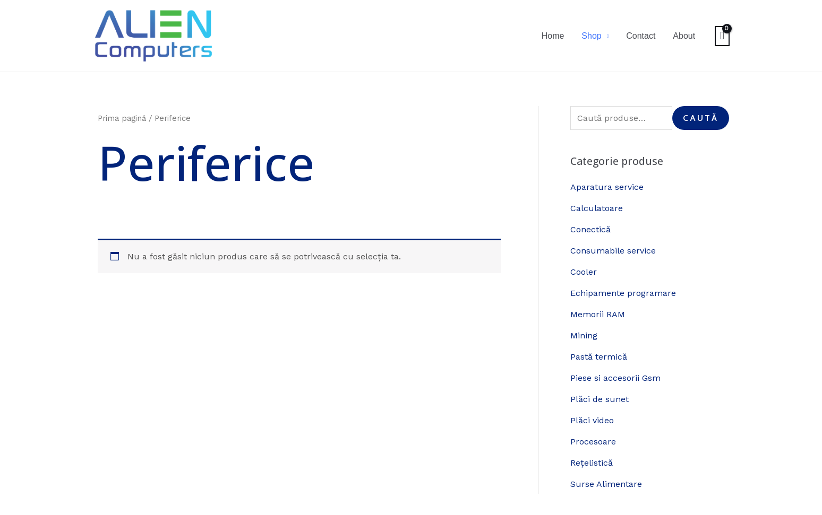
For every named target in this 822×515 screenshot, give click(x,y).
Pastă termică (598, 357)
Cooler (583, 272)
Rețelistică (591, 463)
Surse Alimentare (606, 484)
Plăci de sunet (599, 399)
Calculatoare (596, 208)
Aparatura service (607, 187)
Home (565, 35)
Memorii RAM (597, 314)
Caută (700, 118)
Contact (646, 35)
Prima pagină (122, 118)
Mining (583, 335)
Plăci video (592, 420)
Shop (601, 35)
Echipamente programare (623, 293)
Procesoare (593, 442)
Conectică (590, 229)
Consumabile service (613, 251)
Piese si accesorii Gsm (615, 378)
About (686, 35)
